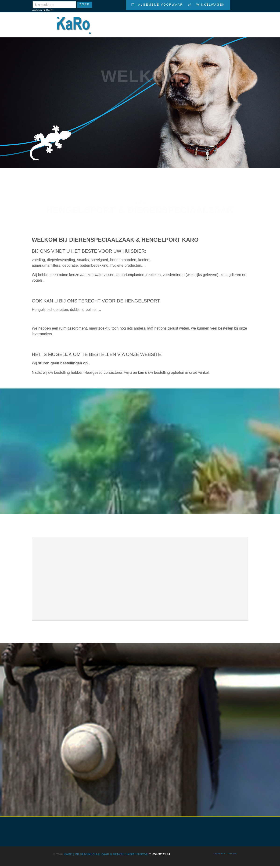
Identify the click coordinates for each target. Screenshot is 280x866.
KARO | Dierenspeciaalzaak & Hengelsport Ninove (117, 854)
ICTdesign (230, 853)
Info (217, 22)
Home (127, 22)
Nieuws (199, 22)
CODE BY (219, 853)
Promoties (176, 22)
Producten (149, 22)
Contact (236, 21)
